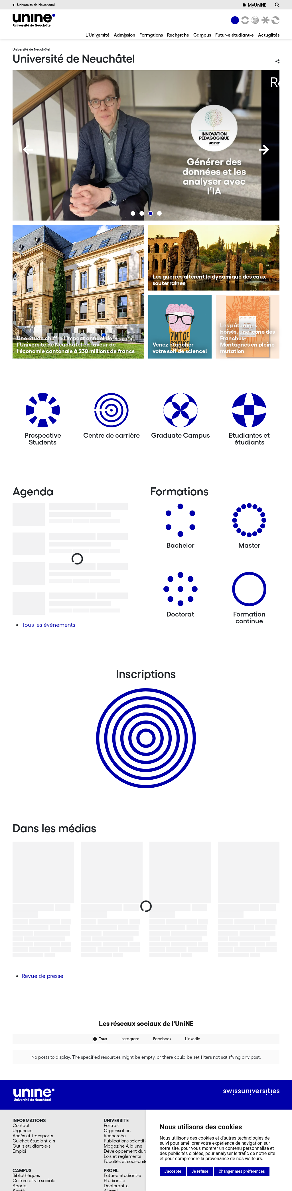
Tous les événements (48, 625)
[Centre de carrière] (111, 412)
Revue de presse (42, 976)
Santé (19, 1139)
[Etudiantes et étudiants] (249, 412)
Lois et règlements (122, 1105)
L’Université (98, 34)
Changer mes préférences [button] (242, 1171)
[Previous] (28, 149)
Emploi (19, 1100)
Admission (124, 34)
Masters (203, 1089)
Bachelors (205, 1084)
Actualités (268, 34)
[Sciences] (254, 20)
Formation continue (215, 1100)
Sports (19, 1134)
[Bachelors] (180, 522)
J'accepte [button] (172, 1171)
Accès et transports (33, 1084)
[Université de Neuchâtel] (34, 20)
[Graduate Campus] (180, 412)
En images (23, 1150)
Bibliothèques (26, 1124)
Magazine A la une (123, 1095)
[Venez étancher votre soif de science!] (180, 327)
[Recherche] (277, 4)
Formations (151, 34)
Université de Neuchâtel (34, 5)
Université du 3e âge (216, 1105)
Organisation (117, 1079)
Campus (202, 34)
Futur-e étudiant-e (234, 34)
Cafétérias (23, 1145)
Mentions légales (84, 1184)
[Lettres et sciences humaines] (244, 20)
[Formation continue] (249, 591)
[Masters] (249, 522)
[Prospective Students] (42, 412)
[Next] (263, 149)
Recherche (178, 34)
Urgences (22, 1079)
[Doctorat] (180, 591)
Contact (21, 1074)
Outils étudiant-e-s (31, 1095)
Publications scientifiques (129, 1089)
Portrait (111, 1074)
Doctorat (204, 1095)
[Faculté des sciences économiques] (274, 20)
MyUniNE (255, 4)
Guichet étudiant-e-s (34, 1089)
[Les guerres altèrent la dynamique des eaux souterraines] (214, 258)
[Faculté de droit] (264, 20)
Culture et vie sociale (34, 1129)
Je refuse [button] (200, 1171)
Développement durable (129, 1100)
